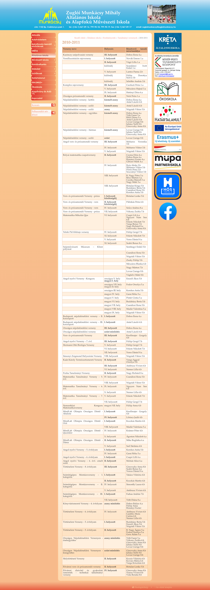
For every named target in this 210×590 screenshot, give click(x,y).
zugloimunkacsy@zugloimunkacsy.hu (159, 27)
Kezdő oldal (80, 38)
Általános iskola (94, 38)
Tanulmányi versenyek (127, 38)
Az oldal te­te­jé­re (163, 587)
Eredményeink (109, 38)
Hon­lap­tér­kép (140, 587)
